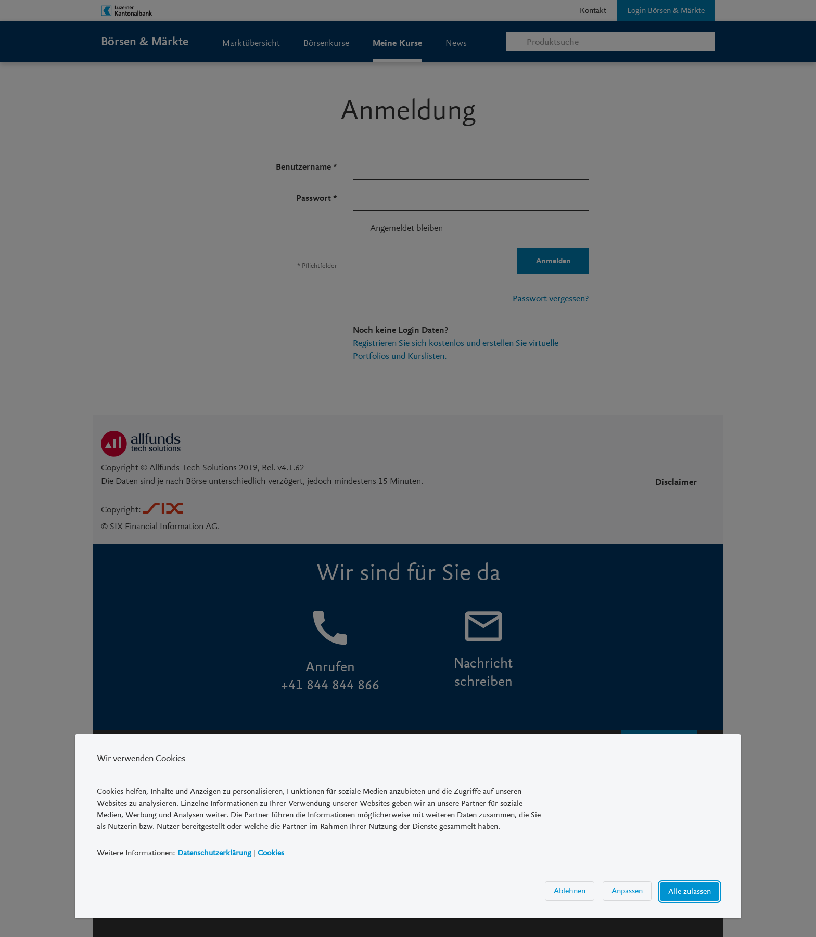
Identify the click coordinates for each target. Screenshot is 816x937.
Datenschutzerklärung (214, 852)
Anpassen (627, 890)
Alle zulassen (689, 891)
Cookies (271, 852)
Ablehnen (569, 890)
